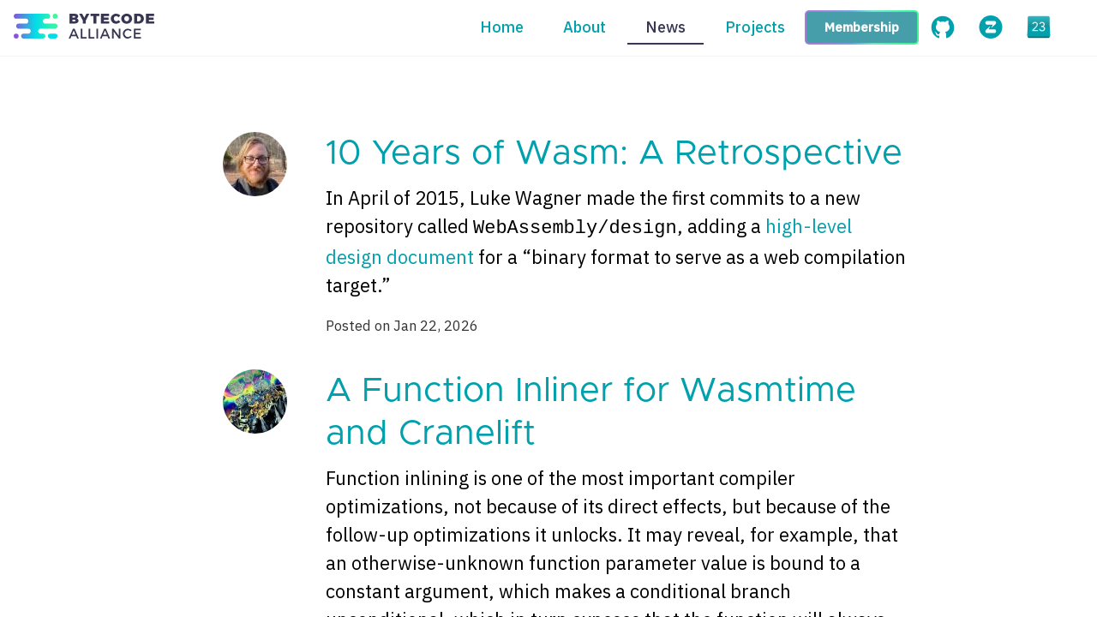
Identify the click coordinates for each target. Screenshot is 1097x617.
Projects (755, 27)
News (665, 27)
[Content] (548, 337)
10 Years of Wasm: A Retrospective (614, 153)
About (584, 27)
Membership (861, 27)
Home (502, 27)
